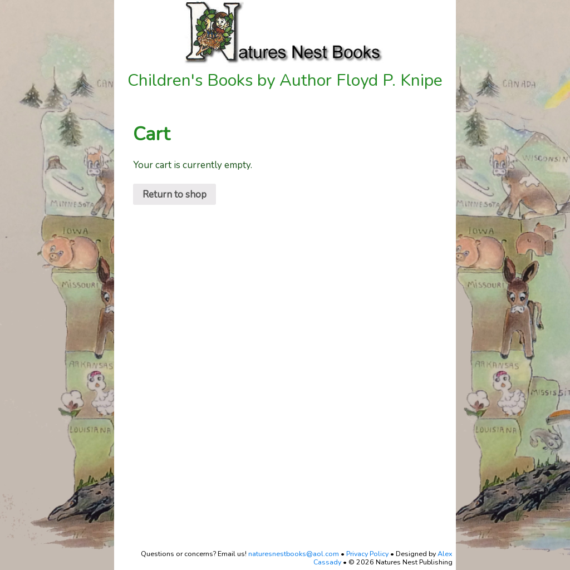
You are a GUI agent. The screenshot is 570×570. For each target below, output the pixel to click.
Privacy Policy (367, 553)
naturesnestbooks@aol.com (293, 553)
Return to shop (174, 194)
